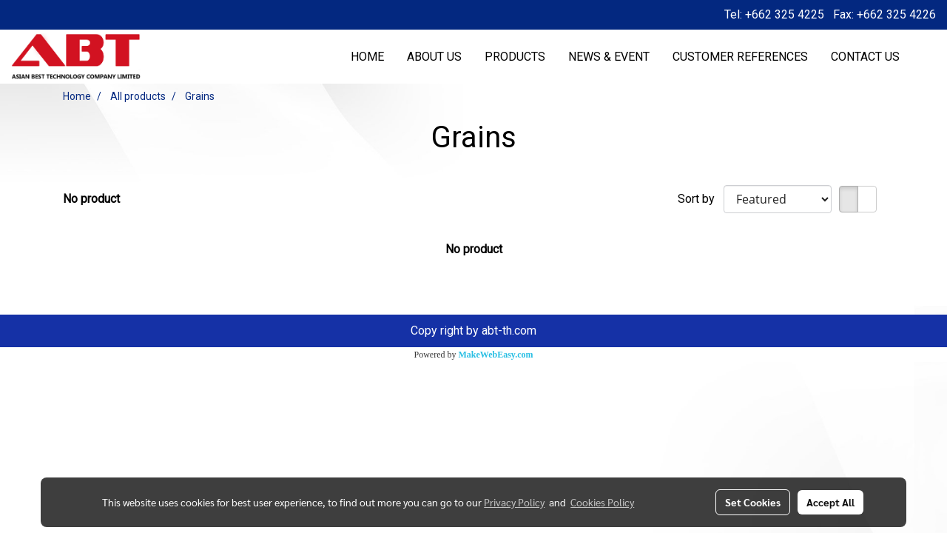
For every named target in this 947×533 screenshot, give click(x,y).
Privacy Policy (514, 502)
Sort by (701, 199)
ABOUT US (434, 57)
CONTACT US (865, 57)
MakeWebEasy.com (496, 354)
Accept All (830, 502)
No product (91, 199)
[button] (924, 57)
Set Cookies (753, 502)
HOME (367, 57)
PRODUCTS (515, 57)
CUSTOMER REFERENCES (740, 57)
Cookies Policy (602, 502)
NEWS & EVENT (609, 57)
